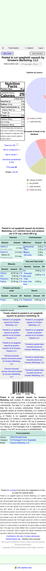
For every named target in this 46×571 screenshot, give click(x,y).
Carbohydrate (28, 247)
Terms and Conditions (10, 542)
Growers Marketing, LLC (19, 443)
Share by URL (11, 145)
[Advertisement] (21, 22)
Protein (3, 300)
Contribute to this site (14, 536)
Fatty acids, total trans (27, 281)
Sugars (27, 252)
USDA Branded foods (18, 437)
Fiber (26, 249)
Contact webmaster (32, 536)
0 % (43, 271)
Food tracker (14, 48)
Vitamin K (4, 252)
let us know (11, 490)
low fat (15, 172)
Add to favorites (37, 53)
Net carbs (28, 255)
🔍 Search (29, 48)
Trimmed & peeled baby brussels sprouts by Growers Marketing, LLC (34, 347)
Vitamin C (4, 247)
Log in (40, 48)
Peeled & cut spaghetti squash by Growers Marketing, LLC (12, 322)
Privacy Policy (25, 542)
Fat (24, 271)
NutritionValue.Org (13, 539)
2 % (20, 273)
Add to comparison (10, 150)
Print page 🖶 (11, 167)
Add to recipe (10, 155)
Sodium (3, 281)
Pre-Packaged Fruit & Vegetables (23, 440)
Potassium (4, 279)
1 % (20, 281)
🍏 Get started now (23, 568)
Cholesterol (27, 300)
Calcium (3, 273)
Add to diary (7, 53)
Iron (1, 276)
